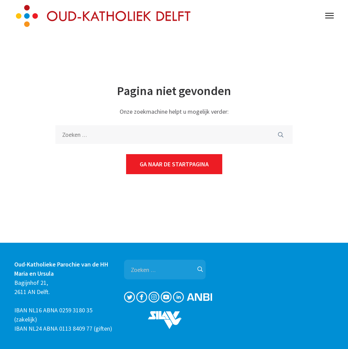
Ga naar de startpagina (174, 164)
